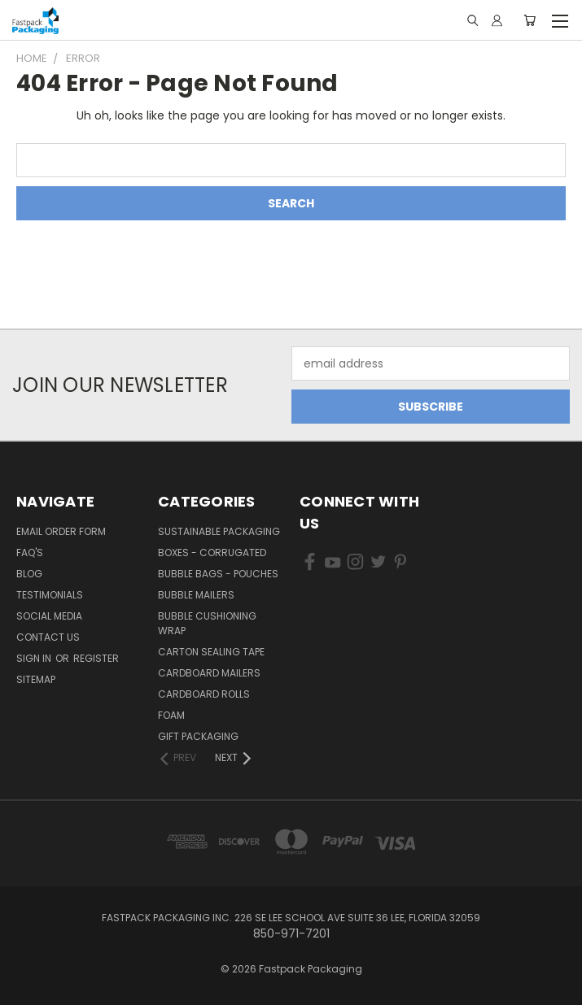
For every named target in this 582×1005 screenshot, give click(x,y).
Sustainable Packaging (219, 531)
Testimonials (49, 595)
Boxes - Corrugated (212, 552)
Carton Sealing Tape (211, 652)
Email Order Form (61, 531)
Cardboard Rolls (204, 694)
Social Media (49, 616)
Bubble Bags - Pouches (218, 574)
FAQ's (29, 552)
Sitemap (35, 679)
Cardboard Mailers (209, 673)
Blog (29, 574)
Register (96, 658)
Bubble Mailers (196, 595)
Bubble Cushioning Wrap (207, 623)
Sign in (35, 658)
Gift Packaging (198, 736)
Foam (171, 715)
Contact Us (48, 637)
